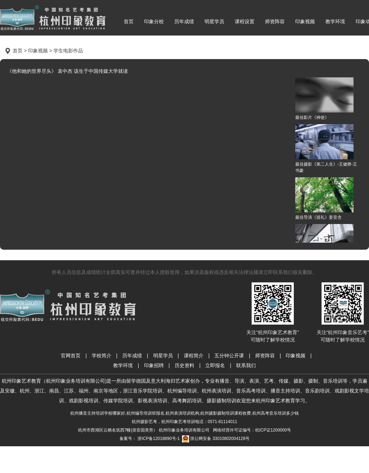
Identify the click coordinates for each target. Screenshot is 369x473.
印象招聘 (154, 365)
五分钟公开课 (229, 355)
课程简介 (193, 355)
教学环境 (335, 21)
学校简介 (101, 355)
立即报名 (215, 365)
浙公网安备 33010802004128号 (216, 438)
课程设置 (244, 21)
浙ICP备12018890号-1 (158, 438)
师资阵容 (275, 21)
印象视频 (305, 21)
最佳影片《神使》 (324, 98)
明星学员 (214, 21)
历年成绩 (184, 21)
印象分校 (154, 21)
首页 (129, 21)
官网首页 (70, 355)
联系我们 (246, 365)
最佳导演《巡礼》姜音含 (324, 198)
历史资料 (184, 365)
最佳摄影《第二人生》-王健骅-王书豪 (326, 148)
